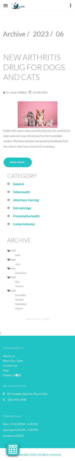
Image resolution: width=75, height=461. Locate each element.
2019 (13, 277)
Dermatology (22, 208)
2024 (13, 250)
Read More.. (18, 162)
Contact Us (10, 365)
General (18, 184)
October (19, 299)
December (20, 295)
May (17, 281)
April (17, 255)
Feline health (21, 192)
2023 (13, 259)
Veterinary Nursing (26, 200)
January (19, 286)
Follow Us (9, 375)
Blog (6, 370)
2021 (13, 268)
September (21, 273)
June (17, 264)
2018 (13, 290)
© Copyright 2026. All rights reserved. (37, 454)
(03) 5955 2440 (17, 399)
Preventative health (26, 216)
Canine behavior (24, 224)
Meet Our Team (13, 360)
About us (9, 356)
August (19, 308)
